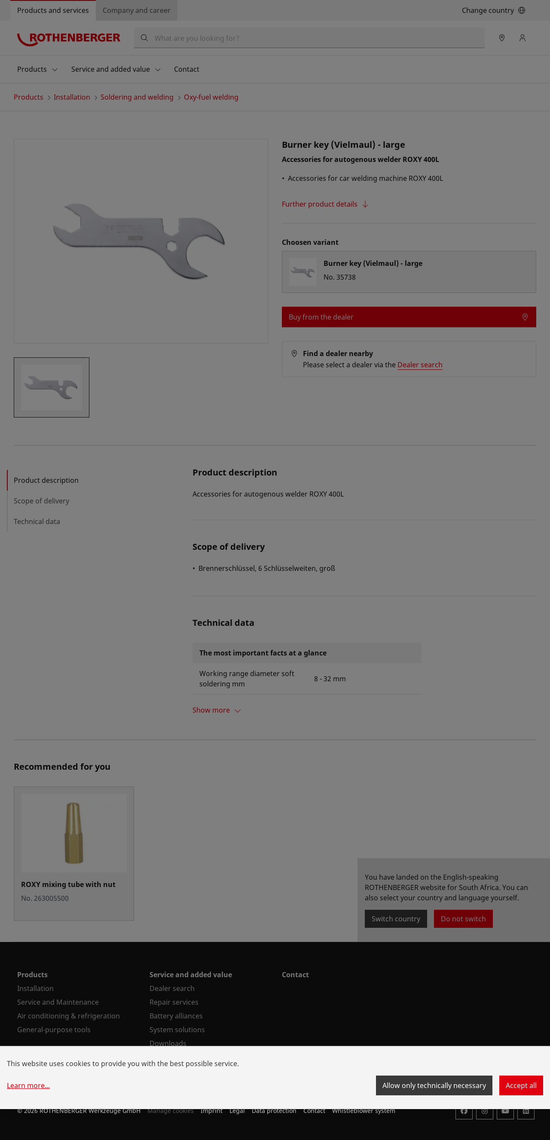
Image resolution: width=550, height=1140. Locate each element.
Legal (237, 1110)
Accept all (521, 1085)
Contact (314, 1110)
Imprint (212, 1110)
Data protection (274, 1110)
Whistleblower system (363, 1110)
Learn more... (28, 1085)
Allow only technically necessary (434, 1085)
